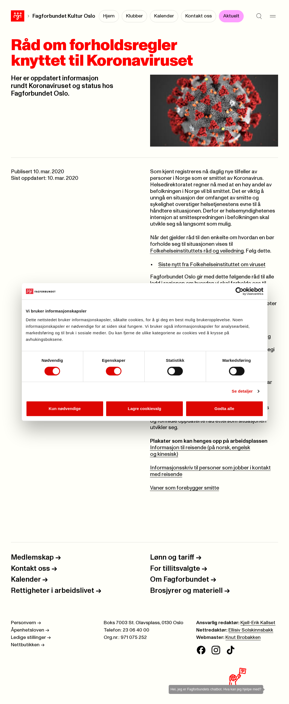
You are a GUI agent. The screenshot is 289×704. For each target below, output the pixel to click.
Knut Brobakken (243, 637)
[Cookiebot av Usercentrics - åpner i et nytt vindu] (239, 291)
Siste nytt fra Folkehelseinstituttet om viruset (212, 264)
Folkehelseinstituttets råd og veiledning (197, 251)
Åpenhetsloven (30, 630)
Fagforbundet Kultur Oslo (63, 16)
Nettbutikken (27, 644)
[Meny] (272, 16)
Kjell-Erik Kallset (257, 622)
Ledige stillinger (31, 637)
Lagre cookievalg (144, 408)
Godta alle (224, 408)
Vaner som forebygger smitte (184, 488)
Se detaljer (242, 391)
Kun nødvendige (65, 408)
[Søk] (259, 16)
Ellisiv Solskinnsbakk (250, 630)
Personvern (26, 622)
